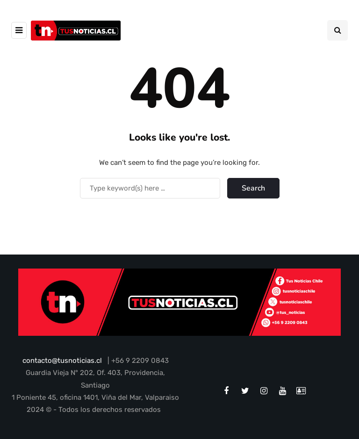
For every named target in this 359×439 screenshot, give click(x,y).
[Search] (150, 188)
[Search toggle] (337, 30)
